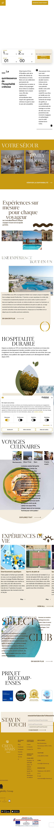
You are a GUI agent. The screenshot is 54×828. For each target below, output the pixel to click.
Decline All (10, 429)
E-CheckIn (29, 747)
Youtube (20, 752)
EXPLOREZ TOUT (25, 517)
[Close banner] (51, 397)
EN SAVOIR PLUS (8, 319)
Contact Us (30, 749)
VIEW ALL (41, 606)
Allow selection (27, 429)
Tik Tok (20, 757)
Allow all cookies (44, 429)
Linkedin (20, 754)
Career (29, 744)
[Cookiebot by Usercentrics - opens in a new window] (42, 398)
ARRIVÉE (5, 50)
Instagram (20, 749)
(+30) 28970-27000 (42, 756)
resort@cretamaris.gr (43, 763)
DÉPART (20, 50)
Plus (21, 599)
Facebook (20, 747)
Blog (19, 744)
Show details (46, 425)
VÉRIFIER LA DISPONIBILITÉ (43, 57)
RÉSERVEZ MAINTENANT (40, 2)
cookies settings (38, 411)
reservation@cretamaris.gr (44, 778)
